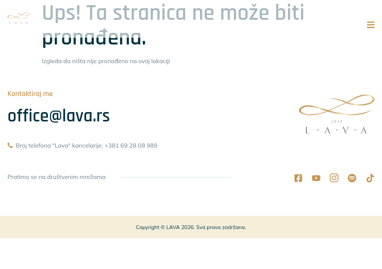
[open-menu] (371, 30)
